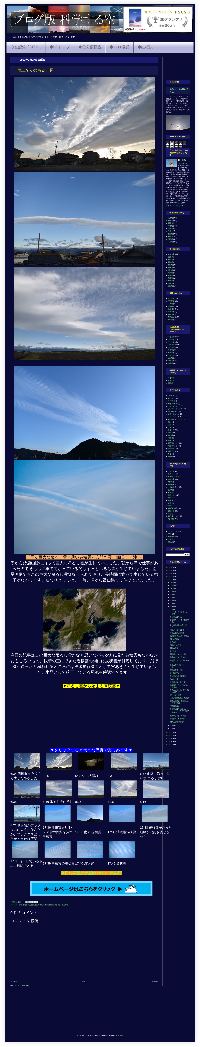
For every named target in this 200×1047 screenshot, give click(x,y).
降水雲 (170, 360)
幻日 (169, 433)
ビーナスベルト (173, 477)
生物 (169, 539)
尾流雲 (170, 353)
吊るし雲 (60, 905)
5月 (172, 603)
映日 (169, 440)
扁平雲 (170, 267)
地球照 (170, 484)
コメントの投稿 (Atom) (22, 985)
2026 (171, 567)
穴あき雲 (31, 905)
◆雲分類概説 (90, 47)
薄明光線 (171, 451)
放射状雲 (171, 309)
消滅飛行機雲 (47, 905)
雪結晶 (170, 542)
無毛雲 (170, 278)
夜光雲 (170, 490)
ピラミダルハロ (173, 414)
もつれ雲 (171, 298)
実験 (169, 534)
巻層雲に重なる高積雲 (178, 676)
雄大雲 (170, 283)
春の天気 (173, 642)
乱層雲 (170, 218)
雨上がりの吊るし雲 (177, 630)
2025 (171, 570)
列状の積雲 (174, 648)
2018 (171, 741)
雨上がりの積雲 (175, 645)
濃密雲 (170, 275)
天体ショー (172, 495)
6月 (172, 600)
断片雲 (54, 905)
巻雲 (169, 231)
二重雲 (170, 304)
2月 (172, 726)
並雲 (169, 257)
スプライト (172, 474)
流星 (169, 506)
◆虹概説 (145, 47)
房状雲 (170, 265)
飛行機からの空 (173, 516)
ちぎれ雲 (171, 339)
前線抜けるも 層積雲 (177, 719)
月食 (169, 503)
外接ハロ (171, 430)
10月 (172, 588)
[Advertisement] (178, 66)
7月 (172, 597)
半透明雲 (171, 306)
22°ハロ (171, 398)
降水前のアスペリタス (178, 657)
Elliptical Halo (173, 404)
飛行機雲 (171, 519)
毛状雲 (170, 273)
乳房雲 (170, 350)
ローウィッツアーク (175, 419)
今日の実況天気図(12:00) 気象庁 (91, 873)
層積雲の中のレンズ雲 (178, 654)
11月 (172, 585)
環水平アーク (173, 446)
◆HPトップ (59, 47)
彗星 (169, 498)
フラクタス (172, 345)
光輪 (169, 427)
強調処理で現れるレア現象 (179, 636)
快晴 (169, 500)
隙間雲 (170, 320)
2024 (171, 573)
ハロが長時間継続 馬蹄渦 (179, 698)
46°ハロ (171, 401)
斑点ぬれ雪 (172, 537)
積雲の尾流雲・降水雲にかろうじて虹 (179, 702)
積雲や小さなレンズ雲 (178, 716)
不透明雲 (171, 301)
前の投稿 (155, 982)
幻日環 (170, 435)
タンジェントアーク (175, 409)
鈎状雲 (170, 281)
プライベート (173, 531)
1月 (172, 729)
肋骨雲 (170, 314)
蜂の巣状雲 (172, 317)
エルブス (171, 471)
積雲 (169, 236)
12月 (172, 582)
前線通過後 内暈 (176, 670)
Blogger (120, 1035)
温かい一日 (174, 679)
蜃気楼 (170, 456)
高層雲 (170, 239)
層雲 (169, 223)
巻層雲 (170, 226)
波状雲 (66, 905)
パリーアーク (173, 411)
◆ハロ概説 (119, 47)
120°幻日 (171, 395)
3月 (172, 609)
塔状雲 (170, 259)
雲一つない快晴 (175, 695)
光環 (169, 425)
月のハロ (173, 651)
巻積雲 (25, 905)
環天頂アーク (173, 443)
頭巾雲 (170, 363)
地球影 (170, 482)
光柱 (35, 905)
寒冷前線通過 (174, 706)
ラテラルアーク (173, 417)
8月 (172, 594)
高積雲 (40, 905)
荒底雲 (170, 358)
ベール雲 (171, 347)
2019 (171, 739)
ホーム (84, 982)
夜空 (169, 492)
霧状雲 (170, 286)
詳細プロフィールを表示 (174, 206)
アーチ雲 (171, 342)
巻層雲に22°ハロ (176, 617)
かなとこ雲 (172, 337)
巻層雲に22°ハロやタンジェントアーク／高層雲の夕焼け (179, 711)
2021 (171, 732)
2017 (171, 744)
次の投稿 (14, 982)
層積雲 (170, 221)
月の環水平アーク (176, 673)
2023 (171, 576)
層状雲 (170, 262)
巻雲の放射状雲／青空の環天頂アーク (179, 691)
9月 (172, 591)
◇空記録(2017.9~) (25, 47)
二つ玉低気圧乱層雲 (177, 633)
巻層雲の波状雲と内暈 (178, 682)
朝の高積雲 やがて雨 (177, 722)
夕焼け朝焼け (173, 487)
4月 (172, 606)
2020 (171, 735)
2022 (171, 579)
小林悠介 (183, 160)
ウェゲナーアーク (174, 406)
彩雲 (169, 438)
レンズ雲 (19, 905)
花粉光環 (171, 448)
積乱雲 (170, 234)
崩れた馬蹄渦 (174, 639)
